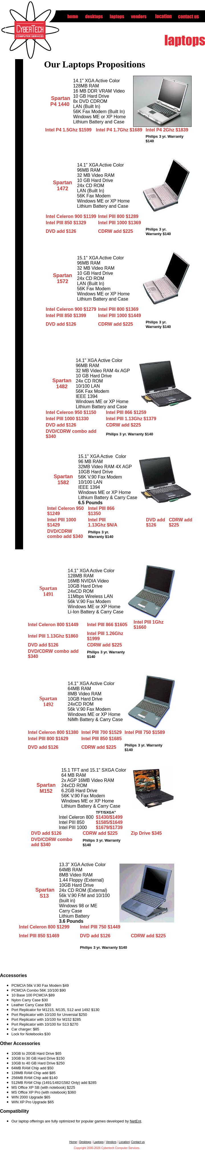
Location (124, 1142)
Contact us (138, 1142)
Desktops (85, 1142)
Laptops (99, 1142)
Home (73, 1142)
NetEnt (135, 1121)
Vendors (111, 1142)
